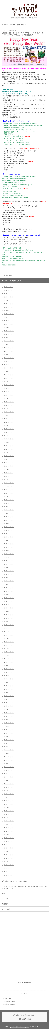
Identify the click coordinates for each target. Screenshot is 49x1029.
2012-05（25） (9, 851)
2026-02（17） (9, 293)
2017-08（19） (9, 638)
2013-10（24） (9, 794)
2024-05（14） (9, 364)
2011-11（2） (8, 871)
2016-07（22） (9, 682)
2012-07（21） (9, 844)
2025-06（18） (9, 320)
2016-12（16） (9, 665)
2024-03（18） (9, 371)
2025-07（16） (9, 317)
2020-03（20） (9, 533)
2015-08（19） (9, 719)
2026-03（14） (9, 290)
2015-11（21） (9, 709)
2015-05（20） (9, 729)
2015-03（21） (9, 736)
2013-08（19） (9, 800)
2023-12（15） (9, 381)
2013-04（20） (9, 814)
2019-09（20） (9, 554)
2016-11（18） (9, 669)
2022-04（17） (9, 449)
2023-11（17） (9, 385)
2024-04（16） (9, 368)
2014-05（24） (9, 770)
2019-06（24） (9, 564)
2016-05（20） (9, 689)
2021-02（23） (9, 496)
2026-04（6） (8, 287)
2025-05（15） (9, 324)
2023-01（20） (9, 418)
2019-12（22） (9, 544)
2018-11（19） (9, 587)
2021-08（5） (8, 476)
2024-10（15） (9, 347)
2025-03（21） (9, 331)
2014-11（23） (9, 750)
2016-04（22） (9, 692)
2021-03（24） (9, 493)
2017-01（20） (9, 662)
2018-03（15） (9, 615)
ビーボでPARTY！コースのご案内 (14, 881)
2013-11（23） (9, 790)
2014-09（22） (9, 757)
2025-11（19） (9, 304)
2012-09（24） (9, 838)
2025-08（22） (9, 314)
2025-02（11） (9, 334)
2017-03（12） (9, 655)
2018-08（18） (9, 598)
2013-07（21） (9, 804)
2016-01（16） (9, 702)
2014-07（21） (9, 763)
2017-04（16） (9, 652)
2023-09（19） (9, 391)
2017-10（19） (9, 631)
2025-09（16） (9, 310)
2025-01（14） (9, 337)
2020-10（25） (9, 510)
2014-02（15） (9, 780)
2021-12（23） (9, 462)
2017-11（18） (9, 628)
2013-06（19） (9, 807)
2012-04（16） (9, 855)
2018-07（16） (9, 601)
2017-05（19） (9, 648)
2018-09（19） (9, 594)
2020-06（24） (9, 523)
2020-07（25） (9, 520)
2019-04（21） (9, 571)
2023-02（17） (9, 415)
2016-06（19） (9, 686)
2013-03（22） (9, 817)
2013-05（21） (9, 811)
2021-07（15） (9, 479)
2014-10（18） (9, 753)
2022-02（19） (9, 456)
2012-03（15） (9, 858)
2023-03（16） (9, 412)
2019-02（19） (9, 577)
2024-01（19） (9, 378)
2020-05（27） (9, 527)
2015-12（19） (9, 706)
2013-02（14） (9, 821)
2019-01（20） (9, 581)
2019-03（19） (9, 574)
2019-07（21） (9, 560)
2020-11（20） (9, 506)
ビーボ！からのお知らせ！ (11, 281)
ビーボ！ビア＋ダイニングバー (19, 1027)
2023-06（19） (9, 402)
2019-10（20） (9, 550)
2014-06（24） (9, 767)
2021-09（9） (8, 473)
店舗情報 (5, 904)
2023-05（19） (9, 405)
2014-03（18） (9, 777)
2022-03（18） (9, 452)
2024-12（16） (9, 341)
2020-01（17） (9, 540)
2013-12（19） (9, 787)
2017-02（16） (9, 658)
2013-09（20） (9, 797)
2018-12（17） (9, 584)
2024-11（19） (9, 344)
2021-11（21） (9, 466)
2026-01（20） (9, 297)
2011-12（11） (9, 868)
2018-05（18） (9, 608)
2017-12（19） (9, 625)
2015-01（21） (9, 743)
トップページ (7, 275)
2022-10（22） (9, 429)
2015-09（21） (9, 716)
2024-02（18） (9, 375)
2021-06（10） (9, 483)
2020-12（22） (9, 503)
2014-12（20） (9, 746)
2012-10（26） (9, 834)
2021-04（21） (9, 489)
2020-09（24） (9, 513)
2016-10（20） (9, 672)
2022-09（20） (9, 432)
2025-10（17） (9, 307)
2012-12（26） (9, 828)
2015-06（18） (9, 726)
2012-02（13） (9, 861)
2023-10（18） (9, 388)
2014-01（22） (9, 784)
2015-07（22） (9, 723)
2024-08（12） (9, 354)
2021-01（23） (9, 500)
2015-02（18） (9, 740)
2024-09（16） (9, 351)
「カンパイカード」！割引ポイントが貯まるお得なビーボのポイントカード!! (24, 887)
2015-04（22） (9, 733)
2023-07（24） (9, 398)
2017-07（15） (9, 642)
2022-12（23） (9, 422)
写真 (3, 893)
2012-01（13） (9, 865)
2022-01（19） (9, 459)
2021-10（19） (9, 469)
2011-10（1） (8, 875)
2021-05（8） (8, 486)
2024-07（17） (9, 358)
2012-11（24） (9, 831)
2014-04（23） (9, 773)
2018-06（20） (9, 604)
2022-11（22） (9, 425)
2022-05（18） (9, 446)
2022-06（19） (9, 442)
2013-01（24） (9, 824)
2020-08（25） (9, 517)
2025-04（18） (9, 327)
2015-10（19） (9, 713)
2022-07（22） (9, 439)
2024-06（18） (9, 361)
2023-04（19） (9, 408)
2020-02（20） (9, 537)
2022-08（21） (9, 435)
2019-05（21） (9, 567)
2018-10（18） (9, 591)
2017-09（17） (9, 635)
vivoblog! (6, 909)
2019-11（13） (9, 547)
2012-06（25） (9, 848)
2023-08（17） (9, 395)
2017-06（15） (9, 645)
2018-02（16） (9, 618)
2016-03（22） (9, 696)
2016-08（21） (9, 679)
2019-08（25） (9, 557)
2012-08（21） (9, 841)
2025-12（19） (9, 300)
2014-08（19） (9, 760)
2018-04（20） (9, 611)
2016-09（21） (9, 675)
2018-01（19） (9, 621)
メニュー (5, 898)
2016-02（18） (9, 699)
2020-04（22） (9, 530)
